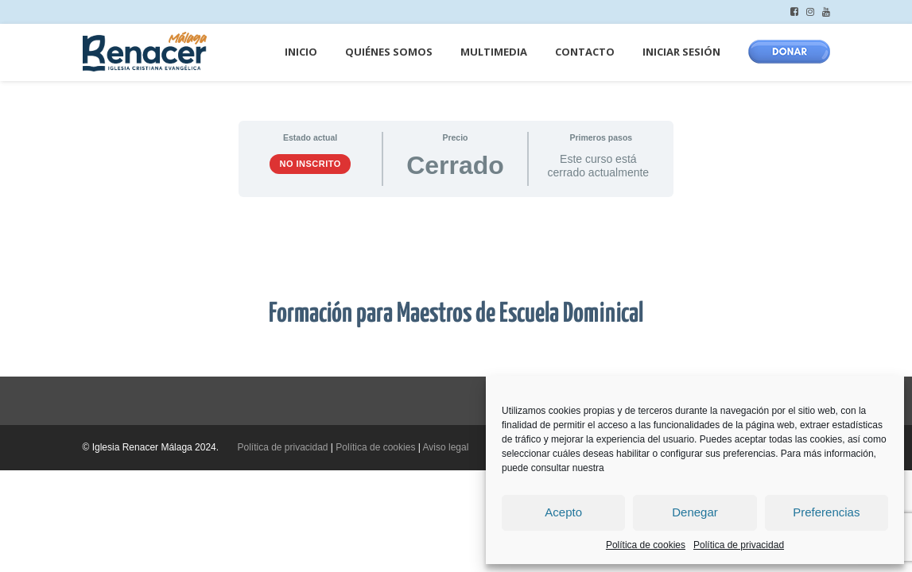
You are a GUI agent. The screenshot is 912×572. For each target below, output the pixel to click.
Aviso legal (446, 447)
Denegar (695, 512)
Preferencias (826, 512)
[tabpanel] (456, 287)
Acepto (563, 512)
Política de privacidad (738, 545)
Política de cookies (645, 545)
